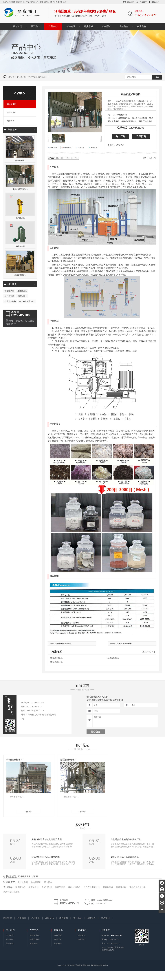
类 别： (112, 115)
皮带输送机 (22, 291)
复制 (118, 145)
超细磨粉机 (58, 662)
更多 (122, 145)
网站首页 (17, 26)
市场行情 (58, 939)
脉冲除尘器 (121, 887)
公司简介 (10, 935)
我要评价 (81, 147)
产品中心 (53, 26)
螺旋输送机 (9, 291)
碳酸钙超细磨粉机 (129, 121)
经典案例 (88, 26)
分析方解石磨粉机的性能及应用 (47, 839)
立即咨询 (141, 136)
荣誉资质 (10, 943)
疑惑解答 (82, 825)
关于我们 (35, 26)
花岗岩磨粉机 (20, 275)
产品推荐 (12, 129)
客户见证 (106, 26)
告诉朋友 (94, 147)
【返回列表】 (146, 652)
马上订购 (120, 136)
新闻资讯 (70, 26)
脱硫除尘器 (20, 246)
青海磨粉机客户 (14, 759)
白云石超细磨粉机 (26, 301)
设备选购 (58, 935)
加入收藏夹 (67, 147)
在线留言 (143, 2)
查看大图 (53, 147)
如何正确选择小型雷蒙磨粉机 (125, 857)
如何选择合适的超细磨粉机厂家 (126, 839)
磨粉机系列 (42, 77)
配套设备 (10, 121)
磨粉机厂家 (21, 77)
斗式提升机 (20, 218)
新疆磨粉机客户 (68, 759)
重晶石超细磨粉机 (20, 189)
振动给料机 (22, 296)
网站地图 (130, 2)
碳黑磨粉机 (20, 160)
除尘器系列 (11, 112)
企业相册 (10, 939)
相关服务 (12, 284)
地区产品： (112, 118)
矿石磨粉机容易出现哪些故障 (46, 857)
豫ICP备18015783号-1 (99, 965)
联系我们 (155, 2)
